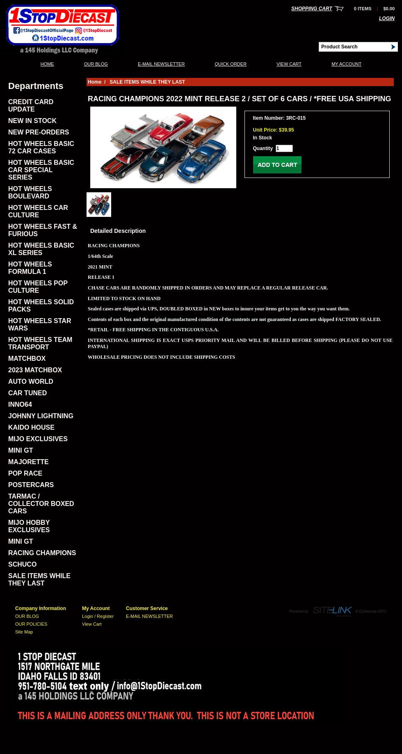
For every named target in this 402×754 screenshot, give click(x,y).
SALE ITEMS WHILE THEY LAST (39, 579)
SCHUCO (22, 564)
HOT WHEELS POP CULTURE (38, 287)
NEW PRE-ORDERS (38, 132)
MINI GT (20, 450)
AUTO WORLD (30, 381)
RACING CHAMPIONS (42, 552)
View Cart (289, 64)
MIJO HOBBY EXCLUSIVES (29, 526)
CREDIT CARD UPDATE (30, 105)
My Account (346, 64)
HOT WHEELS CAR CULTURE (38, 211)
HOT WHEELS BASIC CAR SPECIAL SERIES (41, 170)
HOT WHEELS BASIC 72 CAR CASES (41, 147)
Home (47, 64)
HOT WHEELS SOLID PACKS (41, 305)
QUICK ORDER (231, 64)
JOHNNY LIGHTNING (40, 415)
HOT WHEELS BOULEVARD (30, 192)
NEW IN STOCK (32, 120)
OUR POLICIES (31, 624)
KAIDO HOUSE (31, 427)
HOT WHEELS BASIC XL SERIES (41, 249)
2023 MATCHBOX (35, 370)
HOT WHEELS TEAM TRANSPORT (40, 343)
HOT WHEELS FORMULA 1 (30, 268)
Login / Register (98, 616)
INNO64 (20, 404)
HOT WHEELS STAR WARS (39, 324)
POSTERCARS (31, 484)
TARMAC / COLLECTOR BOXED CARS (41, 504)
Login (387, 18)
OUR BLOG (96, 64)
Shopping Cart (311, 8)
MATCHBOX (27, 358)
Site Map (24, 631)
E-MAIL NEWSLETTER (161, 64)
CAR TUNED (27, 393)
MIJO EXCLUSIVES (38, 438)
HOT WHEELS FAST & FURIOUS (42, 230)
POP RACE (25, 473)
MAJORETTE (28, 461)
